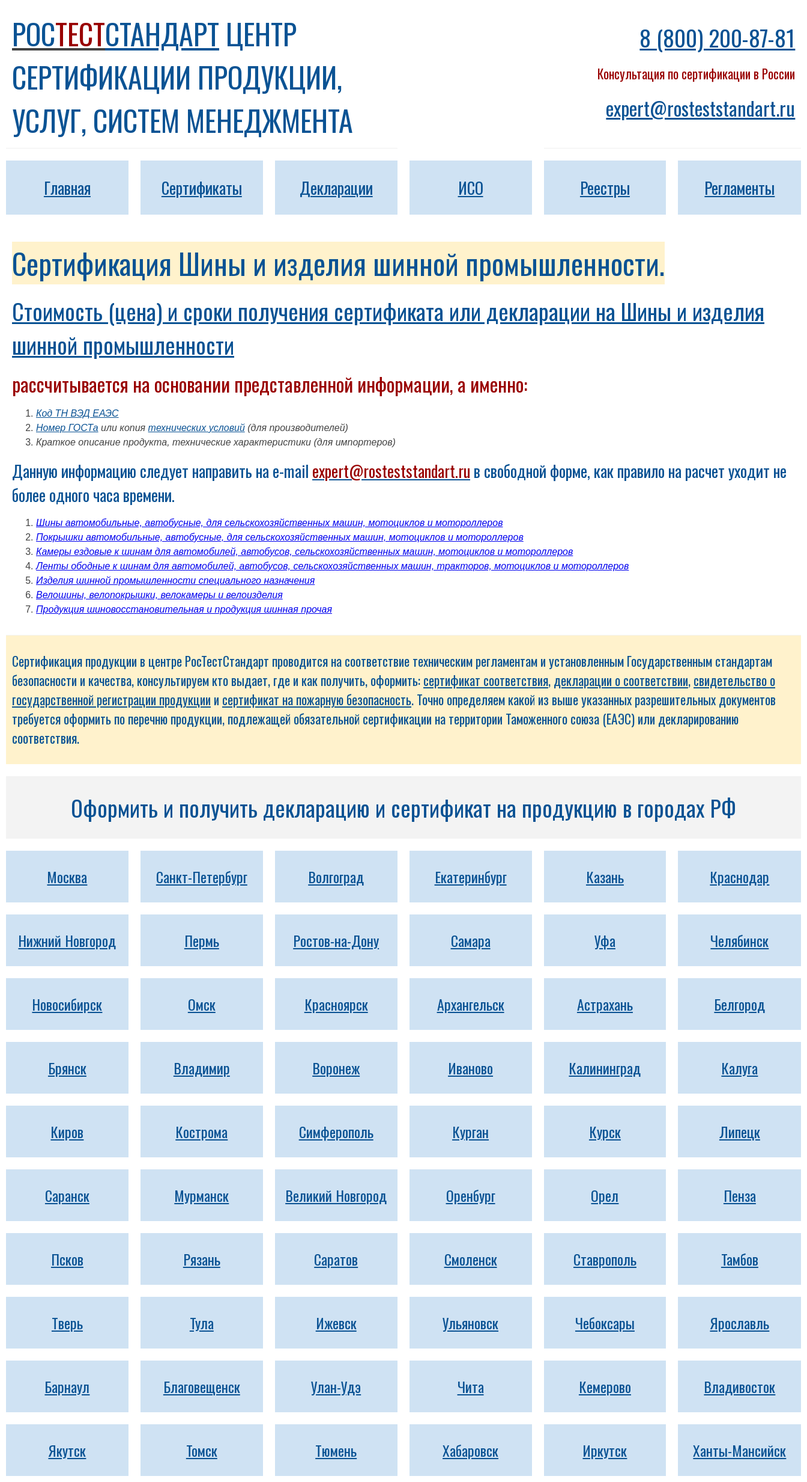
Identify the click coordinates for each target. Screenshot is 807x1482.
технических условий (196, 428)
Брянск (67, 1068)
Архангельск (470, 1004)
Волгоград (336, 876)
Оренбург (470, 1195)
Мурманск (201, 1195)
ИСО (470, 188)
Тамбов (739, 1259)
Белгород (739, 1004)
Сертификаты (202, 188)
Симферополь (336, 1131)
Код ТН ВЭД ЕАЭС (77, 413)
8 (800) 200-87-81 (717, 37)
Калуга (739, 1068)
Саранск (67, 1195)
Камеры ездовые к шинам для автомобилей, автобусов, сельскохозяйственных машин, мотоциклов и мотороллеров (304, 552)
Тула (202, 1322)
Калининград (605, 1068)
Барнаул (66, 1386)
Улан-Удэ (336, 1386)
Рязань (201, 1259)
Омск (202, 1004)
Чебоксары (605, 1322)
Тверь (67, 1322)
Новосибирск (67, 1004)
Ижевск (336, 1322)
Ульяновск (470, 1322)
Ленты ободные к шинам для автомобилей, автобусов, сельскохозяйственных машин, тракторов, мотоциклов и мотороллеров (332, 566)
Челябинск (739, 940)
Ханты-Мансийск (739, 1450)
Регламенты (739, 188)
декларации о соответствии (621, 680)
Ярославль (739, 1322)
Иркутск (604, 1450)
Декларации (336, 188)
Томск (201, 1450)
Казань (605, 876)
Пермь (201, 940)
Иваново (470, 1068)
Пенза (740, 1195)
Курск (605, 1131)
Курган (470, 1131)
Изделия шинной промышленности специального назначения (175, 580)
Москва (67, 876)
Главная (67, 188)
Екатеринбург (471, 876)
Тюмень (336, 1450)
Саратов (336, 1259)
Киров (66, 1131)
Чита (471, 1386)
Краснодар (739, 876)
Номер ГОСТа (67, 428)
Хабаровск (470, 1450)
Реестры (605, 188)
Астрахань (605, 1004)
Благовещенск (201, 1386)
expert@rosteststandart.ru (700, 108)
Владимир (202, 1068)
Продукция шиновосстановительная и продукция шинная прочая (184, 609)
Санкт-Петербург (201, 876)
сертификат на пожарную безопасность (316, 699)
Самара (471, 940)
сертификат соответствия (485, 680)
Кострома (201, 1131)
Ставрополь (604, 1259)
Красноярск (336, 1004)
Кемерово (605, 1386)
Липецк (739, 1131)
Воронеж (336, 1068)
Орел (604, 1195)
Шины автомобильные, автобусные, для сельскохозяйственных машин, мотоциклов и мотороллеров (269, 523)
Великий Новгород (336, 1195)
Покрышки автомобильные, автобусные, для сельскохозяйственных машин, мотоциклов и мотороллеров (280, 537)
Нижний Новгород (67, 940)
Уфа (604, 940)
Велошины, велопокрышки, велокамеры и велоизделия (159, 595)
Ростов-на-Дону (336, 940)
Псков (67, 1259)
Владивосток (739, 1386)
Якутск (67, 1450)
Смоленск (470, 1259)
